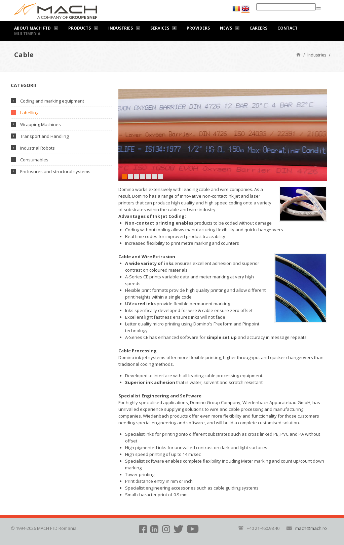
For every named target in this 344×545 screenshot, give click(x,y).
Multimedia (27, 34)
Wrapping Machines (40, 124)
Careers (258, 28)
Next (322, 134)
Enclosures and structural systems (55, 171)
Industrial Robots (37, 148)
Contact (287, 28)
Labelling (29, 113)
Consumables (34, 160)
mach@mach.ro (311, 528)
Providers (198, 28)
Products (79, 28)
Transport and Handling (44, 136)
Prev (123, 134)
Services (159, 28)
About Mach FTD (32, 28)
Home (298, 54)
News (226, 28)
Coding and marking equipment (52, 101)
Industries (120, 28)
